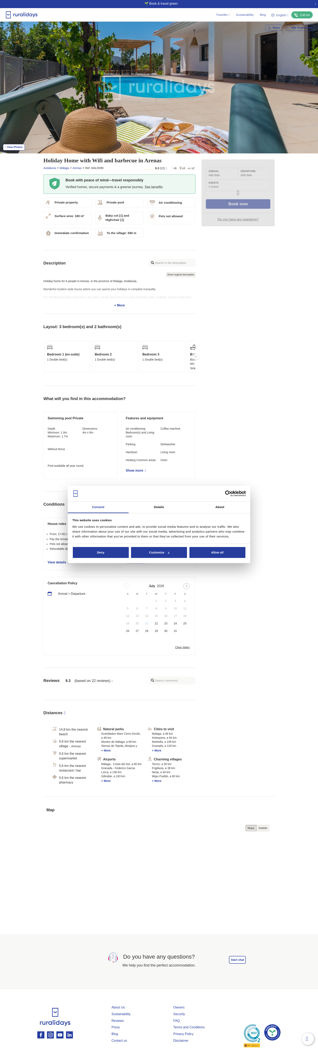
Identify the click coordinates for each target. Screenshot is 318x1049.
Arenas (77, 168)
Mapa (251, 828)
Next (195, 356)
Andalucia (49, 168)
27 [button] (137, 631)
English (279, 15)
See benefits (154, 187)
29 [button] (156, 631)
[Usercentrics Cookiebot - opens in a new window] (228, 494)
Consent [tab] (98, 507)
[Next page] (186, 586)
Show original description (180, 274)
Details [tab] (159, 507)
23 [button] (166, 623)
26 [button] (127, 631)
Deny (100, 552)
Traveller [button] (223, 14)
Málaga (64, 168)
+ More (119, 293)
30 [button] (166, 631)
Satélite (263, 828)
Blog (263, 14)
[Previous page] (126, 586)
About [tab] (219, 507)
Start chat (237, 959)
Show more (136, 470)
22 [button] (156, 623)
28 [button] (146, 631)
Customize (159, 552)
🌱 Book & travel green (157, 3)
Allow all (217, 552)
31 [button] (175, 631)
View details (58, 562)
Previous (43, 356)
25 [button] (185, 623)
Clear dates (182, 647)
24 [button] (175, 623)
